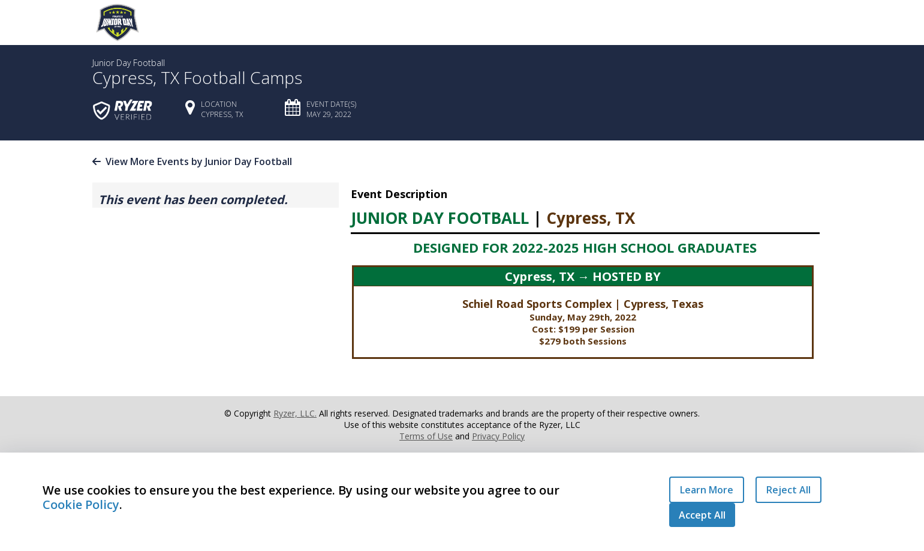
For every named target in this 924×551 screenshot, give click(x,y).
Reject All (788, 489)
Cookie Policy (81, 504)
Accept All (702, 515)
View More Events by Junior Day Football (192, 161)
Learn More (706, 489)
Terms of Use (426, 436)
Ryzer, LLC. (295, 413)
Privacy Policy (498, 436)
